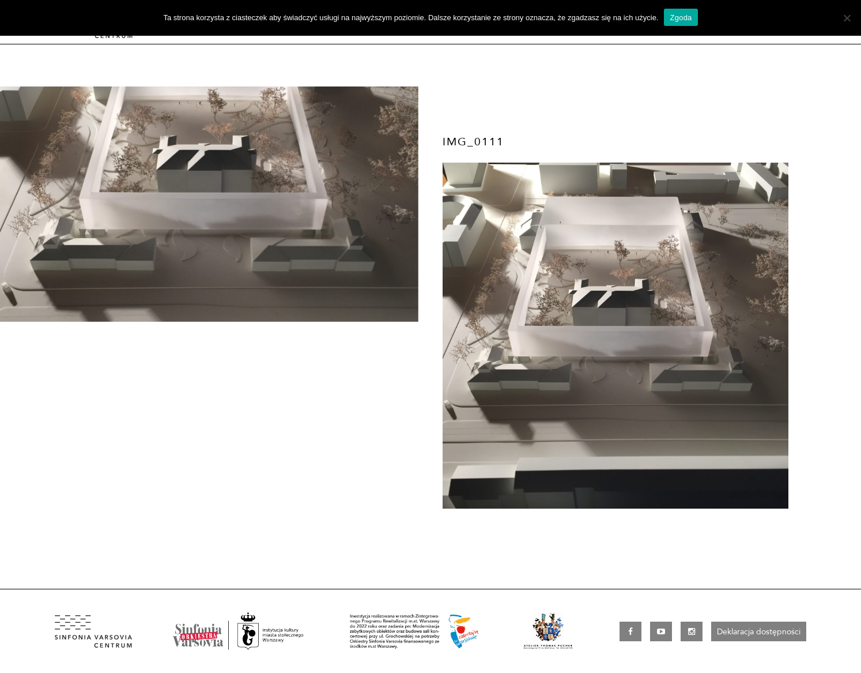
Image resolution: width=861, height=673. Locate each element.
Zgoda (681, 17)
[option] (209, 204)
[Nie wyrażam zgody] (846, 18)
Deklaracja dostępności (758, 631)
